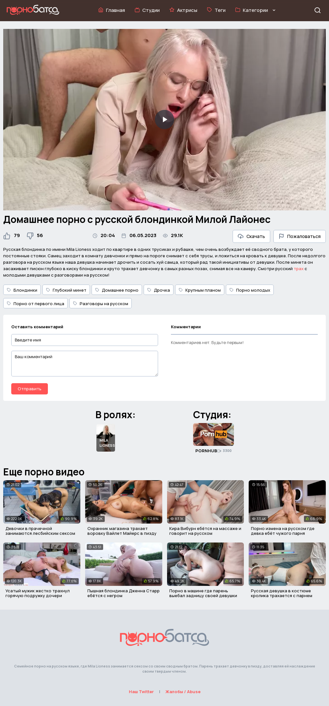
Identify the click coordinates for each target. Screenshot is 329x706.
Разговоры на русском (100, 303)
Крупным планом (200, 290)
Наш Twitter (141, 691)
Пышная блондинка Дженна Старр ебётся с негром (123, 593)
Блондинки (22, 290)
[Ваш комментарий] (84, 363)
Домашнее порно (116, 290)
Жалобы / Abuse (182, 691)
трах (299, 268)
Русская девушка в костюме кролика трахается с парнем (281, 593)
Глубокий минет (66, 290)
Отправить (29, 389)
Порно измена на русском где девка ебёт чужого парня (283, 530)
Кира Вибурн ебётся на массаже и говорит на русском (205, 530)
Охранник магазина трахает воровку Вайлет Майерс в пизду (121, 530)
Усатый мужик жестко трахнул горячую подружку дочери (37, 593)
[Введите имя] (84, 340)
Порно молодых (249, 290)
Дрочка (158, 290)
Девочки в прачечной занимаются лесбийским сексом (40, 530)
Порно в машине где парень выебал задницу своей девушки (203, 593)
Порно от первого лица (35, 303)
